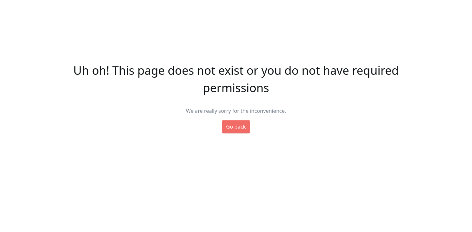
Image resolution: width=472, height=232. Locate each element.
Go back (236, 126)
